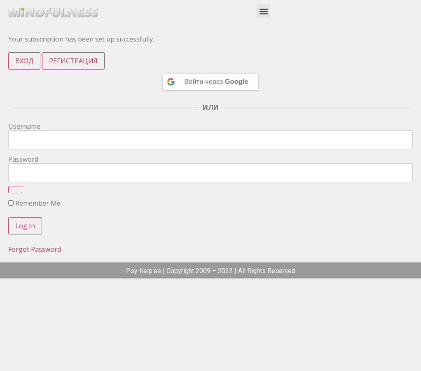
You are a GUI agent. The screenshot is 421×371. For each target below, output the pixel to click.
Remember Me (34, 203)
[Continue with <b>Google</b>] (210, 82)
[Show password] (15, 189)
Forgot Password (34, 249)
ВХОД (24, 60)
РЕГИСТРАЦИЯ (73, 60)
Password (23, 159)
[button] (263, 11)
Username (24, 126)
